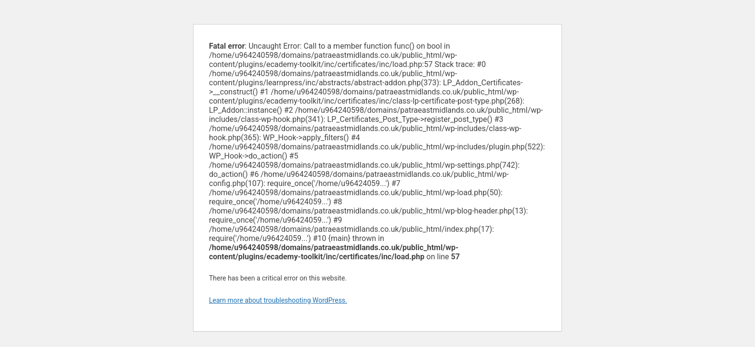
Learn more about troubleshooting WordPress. (278, 300)
